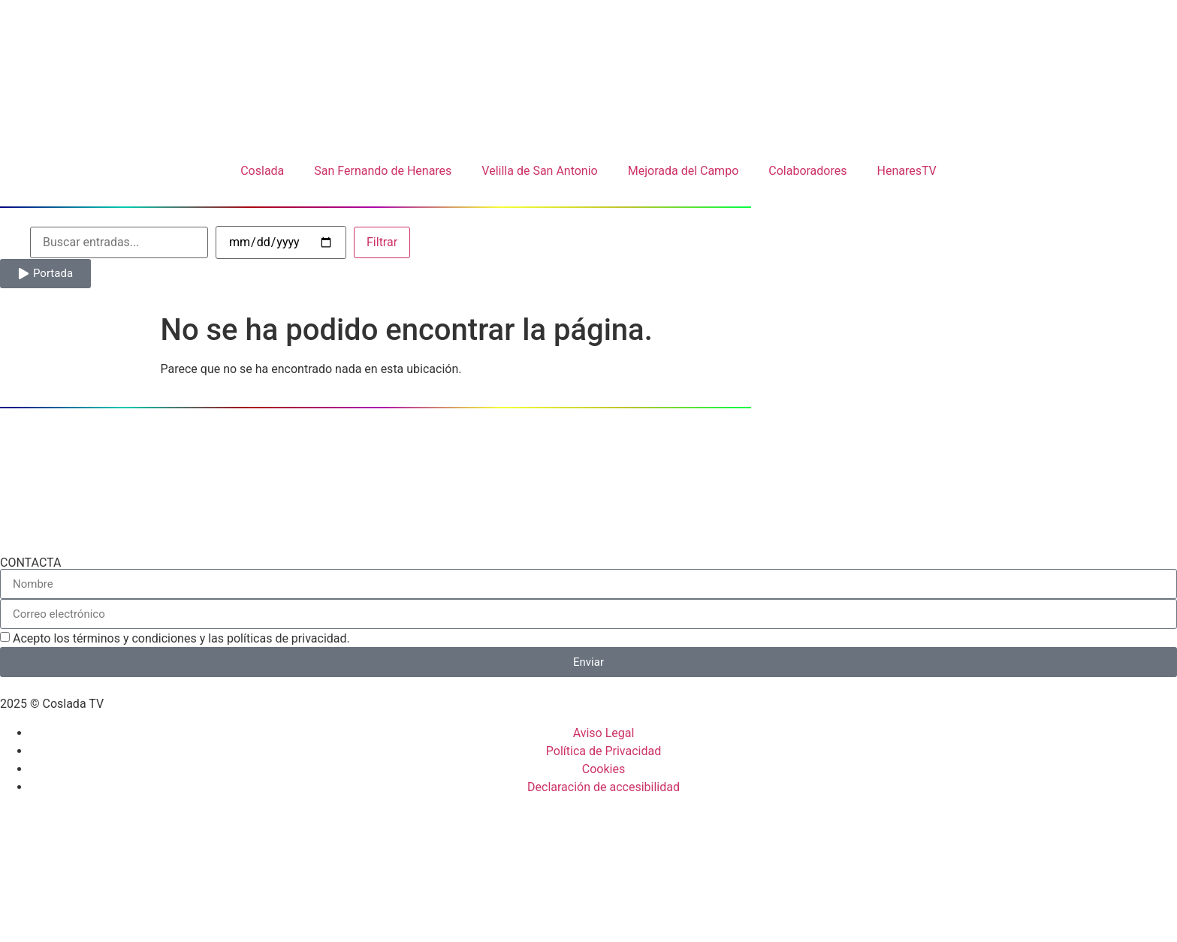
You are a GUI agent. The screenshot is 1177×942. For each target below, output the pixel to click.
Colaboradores (807, 171)
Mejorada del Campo (683, 171)
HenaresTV (906, 171)
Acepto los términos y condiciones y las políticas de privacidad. (181, 638)
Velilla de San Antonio (539, 171)
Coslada (262, 171)
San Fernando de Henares (382, 171)
